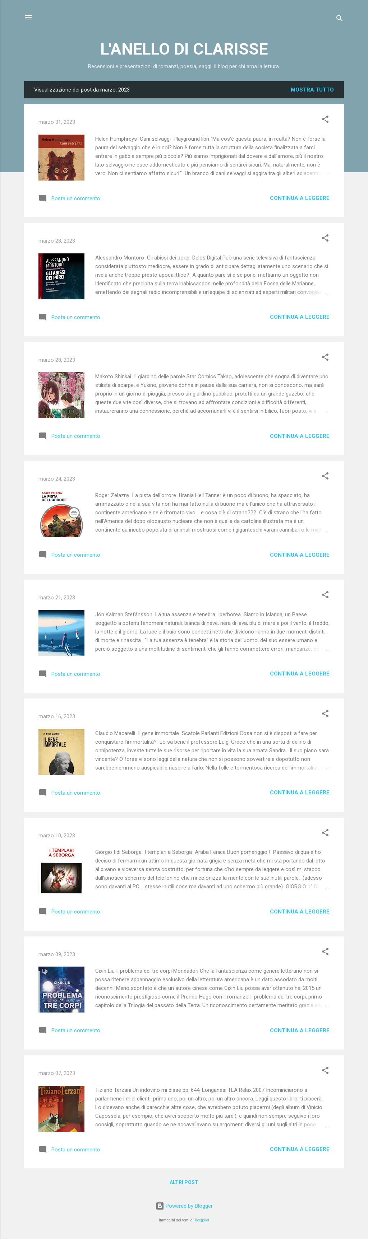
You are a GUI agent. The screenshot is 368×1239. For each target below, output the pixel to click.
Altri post (184, 1182)
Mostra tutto (312, 90)
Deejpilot (202, 1220)
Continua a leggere (300, 198)
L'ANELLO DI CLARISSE (184, 49)
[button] (325, 120)
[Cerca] (339, 20)
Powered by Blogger (184, 1206)
